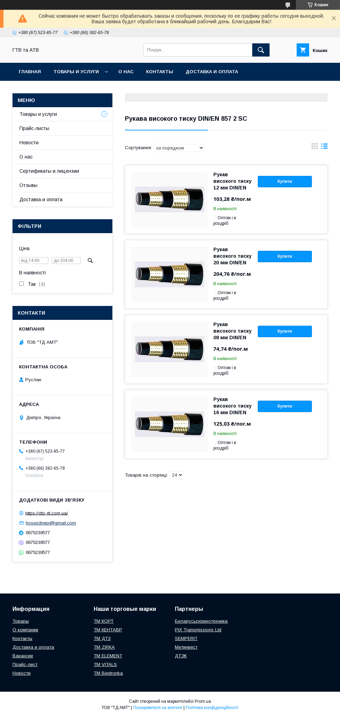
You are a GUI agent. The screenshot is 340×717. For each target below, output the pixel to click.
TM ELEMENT (108, 655)
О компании (25, 629)
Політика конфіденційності (212, 707)
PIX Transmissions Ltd (198, 629)
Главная (30, 71)
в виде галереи (315, 148)
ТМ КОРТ (103, 621)
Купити (285, 181)
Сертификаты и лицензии (49, 171)
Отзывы (28, 185)
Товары (20, 621)
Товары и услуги (76, 71)
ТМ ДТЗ (102, 638)
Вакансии (22, 655)
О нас (126, 71)
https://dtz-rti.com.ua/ (46, 512)
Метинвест (186, 647)
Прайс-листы (34, 128)
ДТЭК (181, 655)
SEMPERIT (186, 638)
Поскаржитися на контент (157, 707)
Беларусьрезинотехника (201, 621)
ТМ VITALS (105, 664)
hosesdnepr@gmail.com (51, 523)
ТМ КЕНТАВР (108, 629)
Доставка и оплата (212, 71)
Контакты (159, 71)
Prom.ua (203, 701)
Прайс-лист (24, 664)
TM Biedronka (108, 673)
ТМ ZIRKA (104, 647)
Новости (29, 142)
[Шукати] (261, 50)
